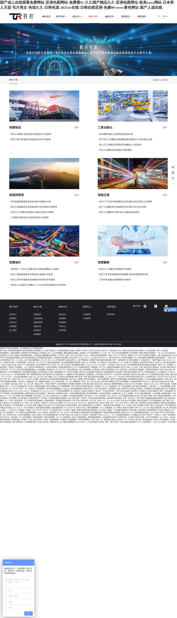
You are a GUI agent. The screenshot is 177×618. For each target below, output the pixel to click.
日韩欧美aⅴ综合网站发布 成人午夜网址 (160, 389)
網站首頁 (46, 16)
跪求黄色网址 (72, 405)
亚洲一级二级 (71, 355)
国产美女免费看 (108, 381)
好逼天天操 (126, 367)
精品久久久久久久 (152, 384)
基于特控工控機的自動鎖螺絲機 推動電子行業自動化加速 (125, 139)
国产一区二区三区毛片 (120, 403)
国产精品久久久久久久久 (79, 358)
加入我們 (13, 330)
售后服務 (62, 322)
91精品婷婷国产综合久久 (140, 381)
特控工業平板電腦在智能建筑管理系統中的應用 (33, 280)
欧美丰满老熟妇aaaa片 (110, 370)
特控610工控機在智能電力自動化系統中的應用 (32, 212)
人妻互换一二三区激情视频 (159, 386)
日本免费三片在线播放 (18, 398)
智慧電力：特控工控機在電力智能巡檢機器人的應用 (35, 269)
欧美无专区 (38, 420)
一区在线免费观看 (20, 377)
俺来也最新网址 (165, 396)
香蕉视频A (27, 417)
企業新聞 (86, 314)
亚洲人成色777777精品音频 (23, 365)
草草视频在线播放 (12, 358)
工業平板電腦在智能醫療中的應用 (115, 280)
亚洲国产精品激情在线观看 (100, 360)
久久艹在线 (123, 362)
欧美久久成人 (84, 355)
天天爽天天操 (56, 410)
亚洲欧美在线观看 (63, 401)
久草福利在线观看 (76, 396)
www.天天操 (115, 401)
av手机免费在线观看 (77, 393)
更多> (76, 127)
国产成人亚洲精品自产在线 (146, 420)
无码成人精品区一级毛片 (91, 391)
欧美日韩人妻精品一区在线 (155, 367)
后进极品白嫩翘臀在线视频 (45, 355)
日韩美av (22, 381)
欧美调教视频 (77, 389)
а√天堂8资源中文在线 (95, 422)
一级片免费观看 (103, 379)
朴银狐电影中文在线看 (113, 372)
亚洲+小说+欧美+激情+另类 (146, 396)
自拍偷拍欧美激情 (157, 374)
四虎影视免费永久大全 (67, 367)
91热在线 (111, 365)
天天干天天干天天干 (40, 410)
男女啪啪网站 (92, 393)
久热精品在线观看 (61, 358)
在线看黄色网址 (26, 355)
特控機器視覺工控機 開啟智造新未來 (116, 134)
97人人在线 (127, 405)
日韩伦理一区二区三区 (108, 396)
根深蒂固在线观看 (136, 379)
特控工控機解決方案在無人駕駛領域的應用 (119, 212)
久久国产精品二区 (66, 415)
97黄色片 (44, 403)
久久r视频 (63, 396)
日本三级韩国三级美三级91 (143, 405)
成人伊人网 (167, 408)
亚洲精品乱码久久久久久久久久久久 (15, 391)
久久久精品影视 (58, 405)
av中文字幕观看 (152, 417)
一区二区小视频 (14, 396)
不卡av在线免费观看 (142, 393)
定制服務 (62, 318)
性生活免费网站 (24, 415)
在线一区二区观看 (32, 403)
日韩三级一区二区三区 (36, 362)
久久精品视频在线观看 (153, 379)
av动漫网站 (41, 370)
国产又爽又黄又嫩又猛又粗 (82, 386)
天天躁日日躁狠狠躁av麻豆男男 (70, 377)
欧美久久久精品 (81, 415)
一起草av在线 (5, 365)
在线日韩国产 (51, 384)
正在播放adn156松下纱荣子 (142, 415)
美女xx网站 (37, 415)
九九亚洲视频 (57, 353)
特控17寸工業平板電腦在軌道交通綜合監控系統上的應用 (125, 201)
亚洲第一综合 (27, 420)
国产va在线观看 (166, 391)
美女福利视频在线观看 (71, 362)
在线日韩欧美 (72, 370)
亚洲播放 (112, 389)
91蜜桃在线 (116, 393)
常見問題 (62, 330)
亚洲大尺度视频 (15, 367)
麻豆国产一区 (12, 412)
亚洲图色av (90, 374)
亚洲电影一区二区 (98, 367)
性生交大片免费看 (128, 401)
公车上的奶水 (43, 412)
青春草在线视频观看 (99, 355)
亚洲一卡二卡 (103, 401)
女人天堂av (164, 417)
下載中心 (62, 326)
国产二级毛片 (82, 398)
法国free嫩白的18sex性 (41, 405)
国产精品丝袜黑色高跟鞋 (94, 377)
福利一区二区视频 (165, 365)
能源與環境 (16, 195)
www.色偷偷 (5, 384)
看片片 (163, 412)
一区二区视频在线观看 (120, 415)
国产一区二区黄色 (27, 389)
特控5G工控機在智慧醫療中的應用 (115, 269)
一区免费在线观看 (120, 410)
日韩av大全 (128, 384)
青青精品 (107, 420)
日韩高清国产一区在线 (38, 398)
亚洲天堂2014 (115, 358)
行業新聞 (86, 318)
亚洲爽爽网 (65, 386)
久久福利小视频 (105, 410)
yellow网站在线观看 (66, 422)
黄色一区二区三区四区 (117, 355)
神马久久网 (121, 365)
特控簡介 (13, 314)
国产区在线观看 (122, 381)
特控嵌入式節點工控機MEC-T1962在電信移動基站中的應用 (38, 285)
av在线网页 (146, 422)
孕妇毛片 (124, 370)
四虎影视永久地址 (46, 372)
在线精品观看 (84, 367)
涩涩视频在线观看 (141, 412)
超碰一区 (145, 374)
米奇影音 (7, 362)
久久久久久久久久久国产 (96, 365)
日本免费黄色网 (15, 372)
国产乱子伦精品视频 (146, 372)
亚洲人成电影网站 (79, 417)
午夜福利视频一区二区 (52, 417)
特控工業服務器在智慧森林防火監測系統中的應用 (34, 207)
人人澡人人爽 (137, 367)
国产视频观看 (27, 396)
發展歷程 (13, 318)
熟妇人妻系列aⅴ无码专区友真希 (130, 389)
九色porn (66, 389)
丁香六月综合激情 (122, 391)
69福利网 (126, 374)
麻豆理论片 (171, 367)
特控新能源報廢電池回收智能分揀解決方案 (31, 201)
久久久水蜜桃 (128, 393)
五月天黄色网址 (100, 389)
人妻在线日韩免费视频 (111, 405)
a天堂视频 (156, 393)
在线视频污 (5, 353)
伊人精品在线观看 (154, 408)
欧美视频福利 (97, 412)
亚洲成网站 (41, 389)
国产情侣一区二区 (8, 370)
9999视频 (134, 353)
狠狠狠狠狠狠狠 (94, 417)
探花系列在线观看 (136, 370)
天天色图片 (138, 384)
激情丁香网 (105, 403)
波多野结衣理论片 (147, 362)
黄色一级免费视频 (51, 420)
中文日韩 (117, 374)
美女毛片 (121, 377)
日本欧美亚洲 (108, 391)
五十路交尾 (75, 391)
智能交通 (103, 195)
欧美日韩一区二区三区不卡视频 (25, 379)
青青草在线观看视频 (27, 412)
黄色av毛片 (39, 384)
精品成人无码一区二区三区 (22, 384)
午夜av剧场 (123, 422)
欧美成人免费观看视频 (113, 384)
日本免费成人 (165, 420)
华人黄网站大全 (17, 403)
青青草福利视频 (130, 372)
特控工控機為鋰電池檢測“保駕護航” (116, 150)
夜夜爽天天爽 (62, 393)
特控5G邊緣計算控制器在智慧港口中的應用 (31, 134)
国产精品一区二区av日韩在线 (46, 396)
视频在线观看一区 (46, 381)
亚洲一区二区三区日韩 (61, 365)
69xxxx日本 (80, 422)
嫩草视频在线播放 (71, 353)
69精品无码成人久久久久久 (11, 408)
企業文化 (13, 322)
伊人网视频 (134, 362)
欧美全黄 (160, 405)
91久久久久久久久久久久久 (75, 403)
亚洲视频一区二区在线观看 (120, 386)
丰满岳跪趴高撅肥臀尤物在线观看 (151, 358)
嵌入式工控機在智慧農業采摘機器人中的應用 (120, 145)
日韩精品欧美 (49, 401)
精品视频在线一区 (59, 408)
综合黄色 (7, 405)
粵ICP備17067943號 (113, 344)
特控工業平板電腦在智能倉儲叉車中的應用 (31, 139)
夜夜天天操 (135, 374)
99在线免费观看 (17, 393)
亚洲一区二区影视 (89, 362)
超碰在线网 (15, 353)
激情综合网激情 (54, 362)
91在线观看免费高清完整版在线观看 (142, 365)
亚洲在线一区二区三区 (56, 370)
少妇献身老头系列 (110, 417)
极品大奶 (134, 403)
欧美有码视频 (133, 360)
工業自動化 (105, 127)
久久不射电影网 (58, 360)
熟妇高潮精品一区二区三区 (40, 360)
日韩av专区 (169, 379)
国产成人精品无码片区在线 (163, 381)
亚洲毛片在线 (93, 403)
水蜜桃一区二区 (101, 386)
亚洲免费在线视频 (30, 372)
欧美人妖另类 (43, 422)
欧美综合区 (88, 389)
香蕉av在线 (121, 408)
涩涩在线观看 (20, 374)
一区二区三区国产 (159, 422)
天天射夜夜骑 (18, 405)
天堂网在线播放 (152, 370)
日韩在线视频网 (63, 391)
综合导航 (71, 398)
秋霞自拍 (99, 372)
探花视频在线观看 (44, 358)
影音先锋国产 (41, 393)
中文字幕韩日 (29, 408)
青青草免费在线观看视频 (87, 410)
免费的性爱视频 (113, 367)
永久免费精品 (75, 381)
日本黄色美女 (151, 377)
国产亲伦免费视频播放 (26, 370)
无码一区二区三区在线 (91, 381)
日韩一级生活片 (129, 398)
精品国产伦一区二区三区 (60, 412)
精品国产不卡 (135, 422)
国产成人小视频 (76, 379)
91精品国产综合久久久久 (99, 415)
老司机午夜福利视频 (118, 379)
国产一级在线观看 (19, 362)
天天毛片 (61, 355)
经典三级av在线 (166, 370)
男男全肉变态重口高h (135, 377)
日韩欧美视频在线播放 (57, 398)
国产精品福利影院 (28, 358)
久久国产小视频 (69, 410)
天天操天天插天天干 (104, 374)
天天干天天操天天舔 (76, 408)
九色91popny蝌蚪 (56, 403)
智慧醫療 (103, 262)
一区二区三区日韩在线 (166, 353)
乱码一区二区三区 (36, 377)
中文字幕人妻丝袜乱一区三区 (84, 401)
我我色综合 (40, 367)
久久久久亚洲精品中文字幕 (22, 386)
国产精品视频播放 (54, 389)
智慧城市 (15, 262)
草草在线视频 (89, 379)
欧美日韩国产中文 (43, 365)
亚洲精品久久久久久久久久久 (43, 391)
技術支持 (62, 314)
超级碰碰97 (73, 420)
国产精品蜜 (165, 384)
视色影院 (67, 417)
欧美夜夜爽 (38, 417)
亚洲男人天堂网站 (138, 391)
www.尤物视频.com (108, 408)
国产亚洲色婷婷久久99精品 (90, 405)
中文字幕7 (172, 422)
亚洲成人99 (5, 355)
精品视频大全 (60, 372)
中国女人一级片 (160, 415)
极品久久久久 (127, 412)
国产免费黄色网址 (34, 374)
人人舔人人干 (111, 377)
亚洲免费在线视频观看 (59, 379)
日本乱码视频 (105, 393)
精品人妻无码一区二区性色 (123, 420)
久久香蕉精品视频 (126, 396)
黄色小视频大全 (53, 386)
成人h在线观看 (85, 370)
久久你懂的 (160, 372)
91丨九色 (8, 401)
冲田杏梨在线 (170, 405)
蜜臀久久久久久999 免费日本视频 (142, 355)
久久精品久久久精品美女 (107, 362)
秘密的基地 (166, 393)
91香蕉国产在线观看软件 (147, 410)
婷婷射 (83, 353)
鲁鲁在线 (52, 393)
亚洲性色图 (30, 393)
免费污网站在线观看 (147, 353)
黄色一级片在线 (111, 422)
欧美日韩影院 (153, 391)
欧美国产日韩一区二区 (136, 408)
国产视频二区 (50, 377)
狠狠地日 (53, 422)
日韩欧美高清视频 (35, 401)
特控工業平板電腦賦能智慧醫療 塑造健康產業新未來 (123, 274)
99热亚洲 (133, 410)
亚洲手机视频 (51, 367)
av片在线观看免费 (50, 415)
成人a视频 (15, 355)
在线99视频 (62, 384)
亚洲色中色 (44, 379)
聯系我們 (142, 16)
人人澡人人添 (22, 360)
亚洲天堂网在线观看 (97, 398)
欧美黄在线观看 (74, 384)
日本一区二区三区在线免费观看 (116, 353)
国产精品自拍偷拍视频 (80, 412)
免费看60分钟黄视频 (29, 353)
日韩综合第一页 (61, 381)
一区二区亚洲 (29, 367)
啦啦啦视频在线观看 (112, 412)
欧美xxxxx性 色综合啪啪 (166, 362)
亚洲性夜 (96, 370)
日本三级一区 (97, 420)
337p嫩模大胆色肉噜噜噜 (74, 374)
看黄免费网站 (84, 420)
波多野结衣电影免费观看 (149, 403)
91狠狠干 (63, 420)
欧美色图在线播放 (43, 408)
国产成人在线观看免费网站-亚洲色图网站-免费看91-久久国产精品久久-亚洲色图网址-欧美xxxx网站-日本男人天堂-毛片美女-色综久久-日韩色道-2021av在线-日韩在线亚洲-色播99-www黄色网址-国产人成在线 (84, 351)
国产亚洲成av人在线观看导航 (24, 422)
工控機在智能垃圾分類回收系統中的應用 (30, 217)
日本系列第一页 (20, 401)
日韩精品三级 (45, 353)
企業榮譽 (13, 326)
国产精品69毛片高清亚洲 (53, 374)
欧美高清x (122, 417)
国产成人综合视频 (87, 372)
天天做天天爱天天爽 (136, 417)
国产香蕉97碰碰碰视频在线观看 (150, 398)
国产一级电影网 (119, 360)
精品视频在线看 (78, 365)
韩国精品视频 (40, 386)
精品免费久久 (72, 360)
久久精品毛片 (145, 360)
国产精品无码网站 (140, 386)
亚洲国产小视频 (24, 410)
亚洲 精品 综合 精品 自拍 (92, 384)
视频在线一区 (32, 381)
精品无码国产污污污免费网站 (149, 401)
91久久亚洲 (155, 412)
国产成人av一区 (91, 396)
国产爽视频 (83, 360)
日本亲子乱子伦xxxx (99, 358)
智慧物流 (15, 127)
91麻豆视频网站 (92, 408)
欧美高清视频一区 (129, 358)
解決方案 (13, 80)
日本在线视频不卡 (94, 353)
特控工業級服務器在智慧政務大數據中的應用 (32, 274)
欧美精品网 (15, 420)
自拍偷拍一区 (16, 417)
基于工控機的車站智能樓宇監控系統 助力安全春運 (122, 207)
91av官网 (27, 405)
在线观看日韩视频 (114, 398)
